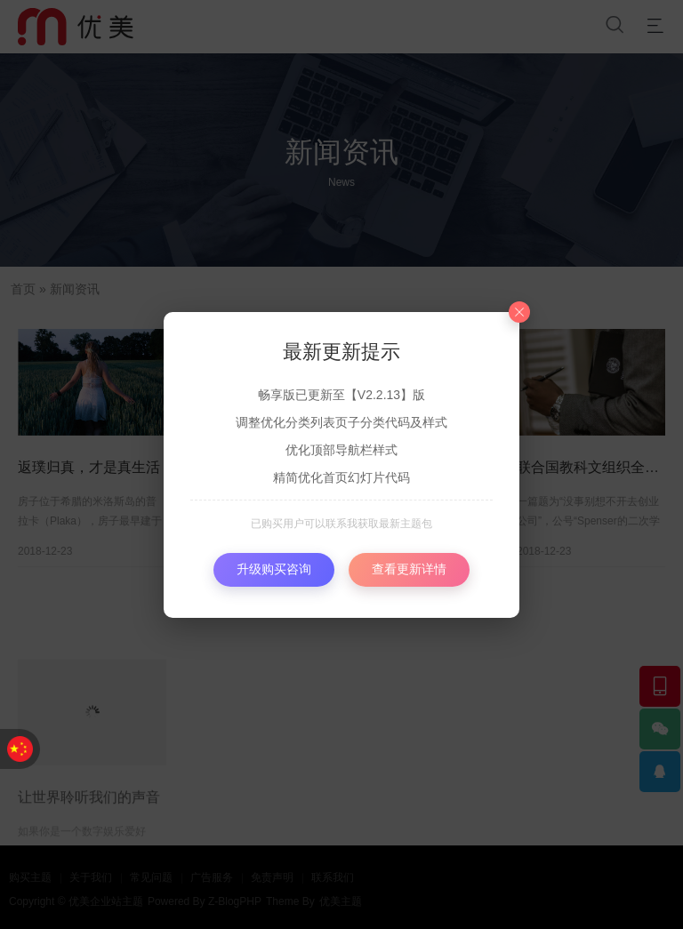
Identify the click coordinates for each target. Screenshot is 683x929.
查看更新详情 (409, 569)
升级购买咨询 (274, 569)
